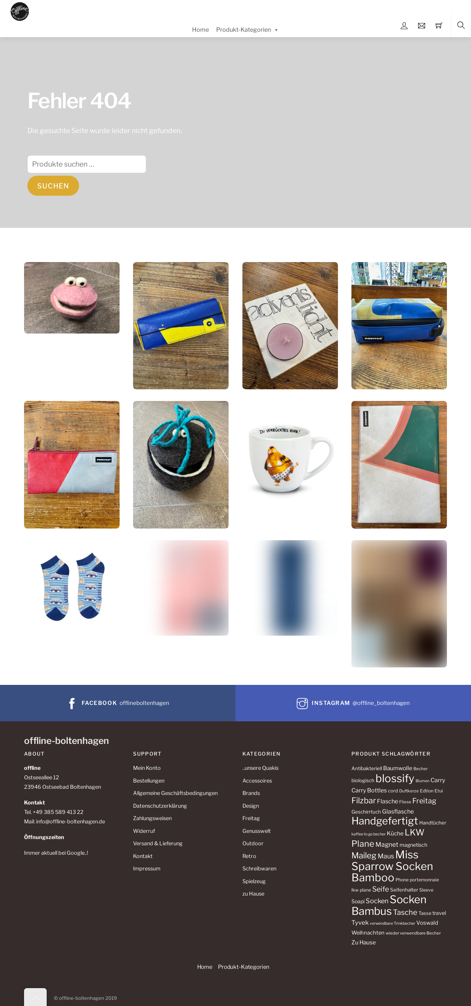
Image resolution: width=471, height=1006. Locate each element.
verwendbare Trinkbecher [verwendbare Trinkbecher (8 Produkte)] (392, 923)
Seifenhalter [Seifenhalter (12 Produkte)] (404, 890)
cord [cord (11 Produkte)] (393, 791)
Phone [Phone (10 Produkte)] (402, 879)
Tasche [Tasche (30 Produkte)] (405, 912)
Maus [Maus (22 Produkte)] (386, 856)
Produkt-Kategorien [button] (243, 966)
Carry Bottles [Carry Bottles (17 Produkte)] (369, 790)
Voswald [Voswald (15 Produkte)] (427, 923)
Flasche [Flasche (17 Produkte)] (387, 801)
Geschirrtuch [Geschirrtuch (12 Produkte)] (366, 812)
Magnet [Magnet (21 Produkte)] (386, 844)
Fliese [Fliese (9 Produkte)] (405, 801)
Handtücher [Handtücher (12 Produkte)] (432, 823)
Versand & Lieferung (158, 843)
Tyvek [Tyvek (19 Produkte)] (360, 922)
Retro (249, 856)
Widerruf (144, 831)
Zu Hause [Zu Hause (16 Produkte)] (363, 942)
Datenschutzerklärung (160, 806)
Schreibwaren (259, 868)
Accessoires (257, 780)
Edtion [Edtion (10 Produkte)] (426, 791)
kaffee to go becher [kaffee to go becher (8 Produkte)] (368, 834)
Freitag (251, 818)
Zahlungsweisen (152, 818)
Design (250, 806)
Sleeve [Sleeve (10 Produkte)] (426, 890)
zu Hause (253, 893)
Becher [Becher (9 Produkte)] (420, 768)
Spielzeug (254, 881)
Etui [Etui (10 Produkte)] (439, 791)
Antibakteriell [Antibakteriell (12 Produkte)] (366, 768)
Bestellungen (148, 780)
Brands (251, 793)
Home (200, 29)
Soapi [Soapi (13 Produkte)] (358, 901)
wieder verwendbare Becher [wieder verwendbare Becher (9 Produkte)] (413, 933)
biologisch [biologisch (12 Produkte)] (362, 780)
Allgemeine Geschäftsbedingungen (175, 793)
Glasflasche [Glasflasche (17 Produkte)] (398, 811)
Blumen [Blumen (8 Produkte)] (422, 781)
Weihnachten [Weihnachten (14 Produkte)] (368, 932)
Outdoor (253, 843)
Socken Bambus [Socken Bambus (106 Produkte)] (389, 905)
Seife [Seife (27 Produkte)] (380, 889)
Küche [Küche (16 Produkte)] (395, 833)
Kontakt (143, 856)
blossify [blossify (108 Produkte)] (394, 778)
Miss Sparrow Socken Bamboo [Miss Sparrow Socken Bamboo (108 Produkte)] (392, 866)
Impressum (146, 868)
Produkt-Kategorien (247, 30)
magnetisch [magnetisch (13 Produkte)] (413, 845)
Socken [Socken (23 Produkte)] (377, 901)
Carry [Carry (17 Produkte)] (438, 780)
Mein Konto (147, 768)
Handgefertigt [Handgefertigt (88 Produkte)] (384, 821)
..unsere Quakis (260, 768)
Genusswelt (256, 831)
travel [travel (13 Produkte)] (439, 913)
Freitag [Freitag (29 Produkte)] (424, 800)
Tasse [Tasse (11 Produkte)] (425, 913)
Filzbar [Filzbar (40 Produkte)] (363, 800)
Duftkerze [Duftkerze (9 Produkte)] (409, 791)
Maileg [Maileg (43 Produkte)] (364, 855)
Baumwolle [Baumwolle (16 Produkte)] (397, 768)
